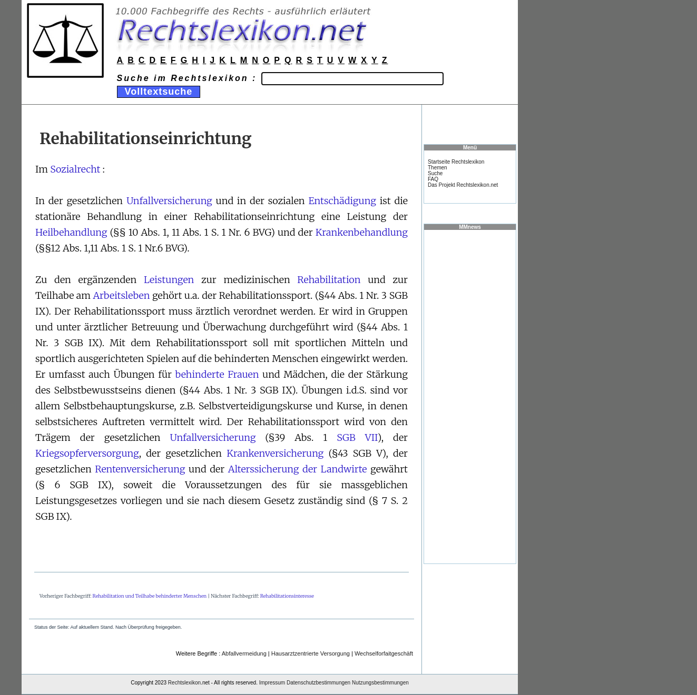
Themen (437, 167)
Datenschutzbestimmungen (318, 683)
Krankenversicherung (275, 453)
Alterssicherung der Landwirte (297, 469)
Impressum (272, 683)
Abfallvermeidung (244, 653)
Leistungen (169, 280)
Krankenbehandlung (362, 232)
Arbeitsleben (121, 295)
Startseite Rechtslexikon (456, 162)
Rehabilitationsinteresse (287, 596)
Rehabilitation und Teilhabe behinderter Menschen (150, 596)
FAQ (433, 179)
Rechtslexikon (184, 683)
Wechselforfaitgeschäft (384, 653)
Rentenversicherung (140, 469)
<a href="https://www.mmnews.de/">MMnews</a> (470, 396)
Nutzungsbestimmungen (380, 683)
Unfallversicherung (169, 201)
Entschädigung (342, 201)
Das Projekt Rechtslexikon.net (463, 185)
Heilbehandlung (71, 232)
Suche (435, 173)
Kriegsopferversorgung (87, 453)
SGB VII (357, 437)
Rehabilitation (328, 280)
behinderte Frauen (217, 374)
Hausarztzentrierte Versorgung (310, 653)
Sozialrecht (75, 169)
